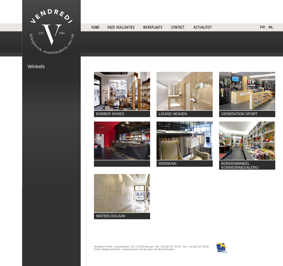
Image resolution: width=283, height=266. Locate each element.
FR (262, 27)
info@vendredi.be (110, 249)
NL (270, 27)
